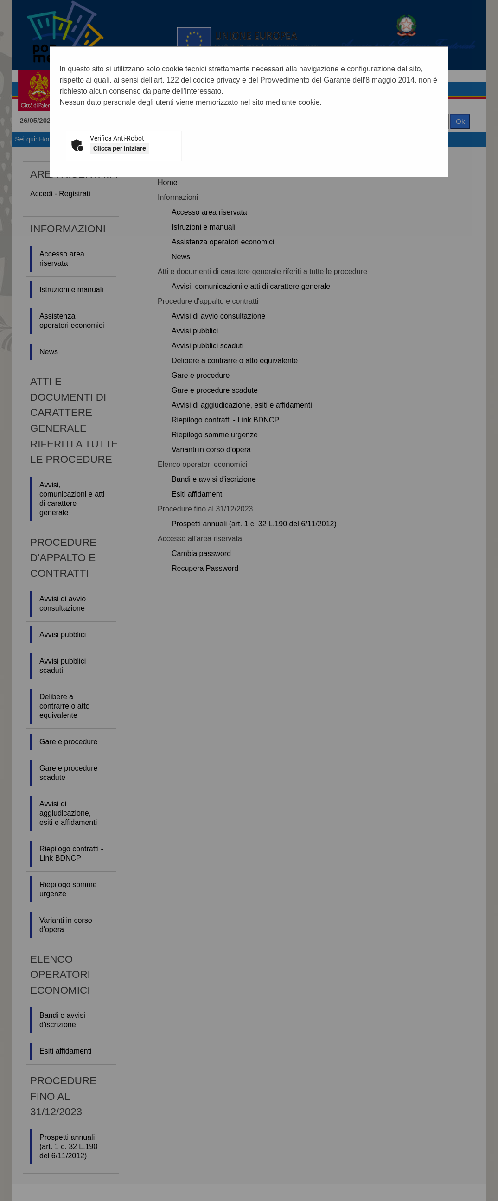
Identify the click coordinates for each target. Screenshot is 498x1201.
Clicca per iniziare (119, 148)
